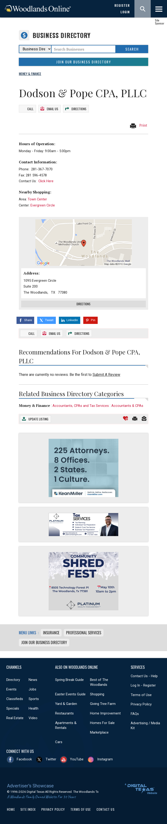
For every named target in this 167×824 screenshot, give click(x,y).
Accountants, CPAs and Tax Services (81, 405)
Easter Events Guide (70, 693)
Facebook (24, 758)
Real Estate (14, 717)
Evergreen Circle (42, 205)
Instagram (105, 758)
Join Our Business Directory (83, 61)
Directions (78, 108)
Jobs (32, 689)
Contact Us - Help (144, 675)
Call (30, 108)
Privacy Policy (141, 703)
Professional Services (83, 632)
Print (138, 124)
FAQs (135, 713)
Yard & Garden (66, 703)
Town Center (37, 198)
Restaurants (64, 713)
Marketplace (99, 732)
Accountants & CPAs (127, 405)
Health (33, 708)
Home (11, 808)
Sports (34, 698)
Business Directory (61, 35)
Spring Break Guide (69, 679)
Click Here (45, 180)
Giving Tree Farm (103, 703)
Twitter (51, 758)
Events (11, 689)
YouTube (77, 758)
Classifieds (14, 698)
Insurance (51, 632)
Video (33, 717)
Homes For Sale (102, 722)
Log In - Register (143, 685)
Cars (58, 741)
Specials (12, 708)
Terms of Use (141, 694)
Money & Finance (34, 404)
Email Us (52, 108)
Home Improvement (105, 713)
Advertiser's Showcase (30, 785)
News (33, 679)
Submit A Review (106, 374)
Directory (13, 679)
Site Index (28, 808)
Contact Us (106, 808)
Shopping (97, 693)
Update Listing (38, 418)
